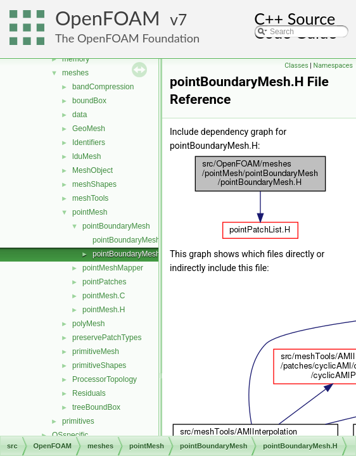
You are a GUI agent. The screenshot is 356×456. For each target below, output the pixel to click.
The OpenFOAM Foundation (127, 38)
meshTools (90, 198)
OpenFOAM (107, 18)
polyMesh (88, 323)
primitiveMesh (95, 351)
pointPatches (104, 281)
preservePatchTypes (106, 337)
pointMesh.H (103, 309)
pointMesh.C (103, 295)
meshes (75, 72)
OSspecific (70, 435)
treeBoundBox (96, 407)
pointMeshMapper (112, 267)
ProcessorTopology (104, 379)
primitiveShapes (99, 365)
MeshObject (92, 170)
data (79, 114)
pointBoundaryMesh (116, 226)
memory (75, 58)
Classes (296, 65)
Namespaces (333, 65)
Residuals (89, 393)
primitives (78, 421)
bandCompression (103, 86)
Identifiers (88, 142)
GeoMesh (88, 128)
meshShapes (94, 184)
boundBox (89, 100)
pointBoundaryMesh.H (130, 254)
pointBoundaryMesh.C (130, 240)
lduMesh (86, 156)
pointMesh (89, 212)
